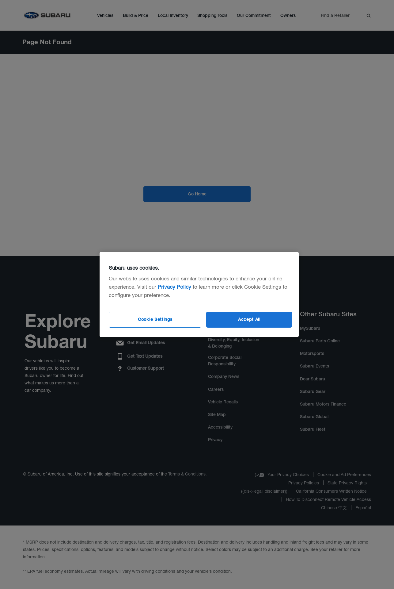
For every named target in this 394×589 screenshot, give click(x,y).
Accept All (249, 319)
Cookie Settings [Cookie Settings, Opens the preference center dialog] (155, 319)
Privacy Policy (174, 286)
